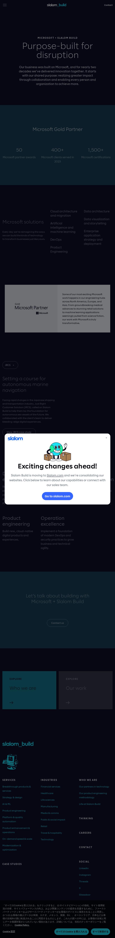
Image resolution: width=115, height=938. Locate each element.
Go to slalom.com (57, 496)
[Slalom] (15, 438)
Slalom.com (55, 475)
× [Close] (106, 437)
